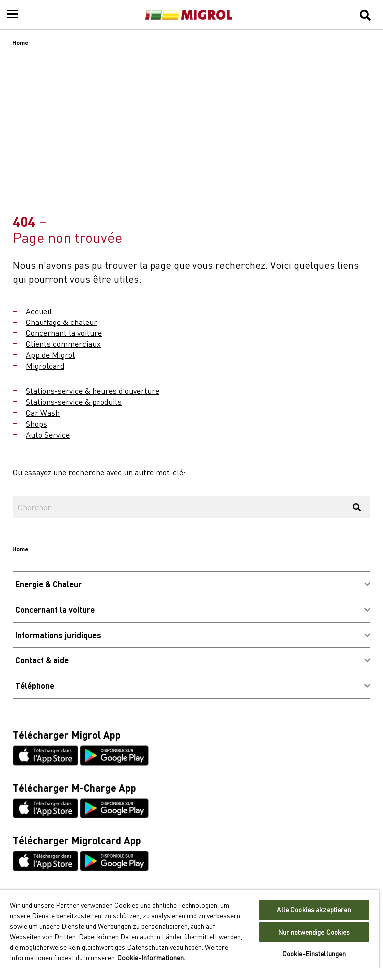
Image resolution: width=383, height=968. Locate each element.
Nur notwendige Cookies (314, 932)
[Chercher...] (178, 507)
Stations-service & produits (74, 401)
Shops (36, 423)
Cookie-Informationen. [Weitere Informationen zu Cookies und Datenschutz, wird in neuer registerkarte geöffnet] (151, 957)
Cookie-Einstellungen (314, 953)
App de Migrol (50, 354)
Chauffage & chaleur (61, 321)
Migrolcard (45, 365)
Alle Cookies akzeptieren (314, 909)
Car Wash (43, 412)
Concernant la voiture (64, 332)
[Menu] (12, 14)
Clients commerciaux (63, 343)
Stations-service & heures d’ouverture (92, 390)
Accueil (39, 310)
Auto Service (48, 434)
